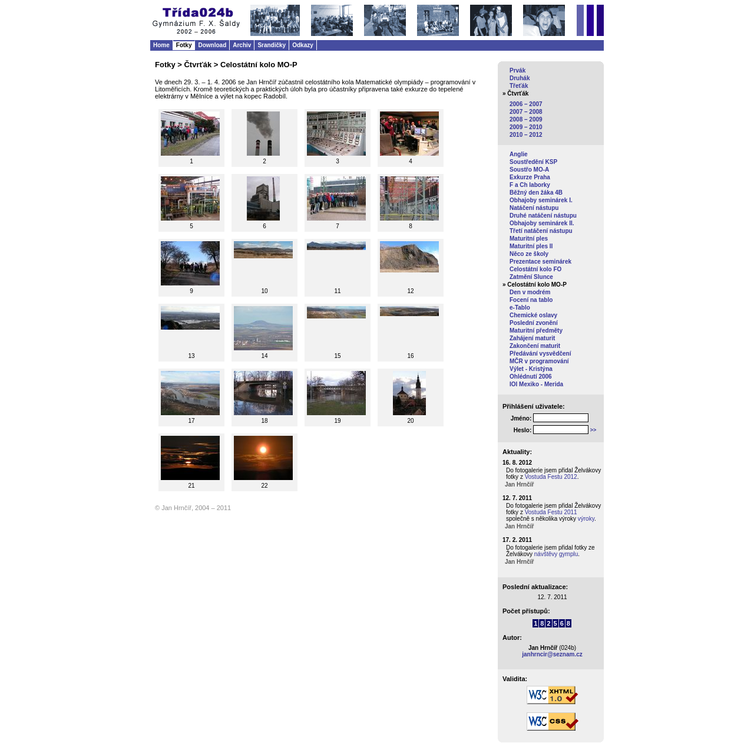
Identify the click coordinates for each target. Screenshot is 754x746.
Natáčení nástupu (534, 208)
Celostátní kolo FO (535, 269)
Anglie (519, 154)
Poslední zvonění (534, 323)
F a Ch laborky (530, 185)
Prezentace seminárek (540, 261)
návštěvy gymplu (556, 554)
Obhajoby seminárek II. (542, 223)
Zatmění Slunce (531, 277)
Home (161, 45)
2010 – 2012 (526, 135)
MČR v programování (539, 361)
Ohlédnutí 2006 (531, 376)
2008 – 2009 (526, 119)
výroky (586, 518)
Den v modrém (530, 292)
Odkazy (302, 45)
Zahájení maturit (532, 338)
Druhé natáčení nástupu (543, 215)
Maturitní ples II (531, 246)
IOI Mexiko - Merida (536, 384)
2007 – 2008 (526, 112)
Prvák (517, 70)
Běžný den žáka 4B (536, 192)
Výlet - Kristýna (531, 369)
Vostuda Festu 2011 (551, 512)
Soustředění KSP (533, 162)
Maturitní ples (529, 238)
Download (212, 45)
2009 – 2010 (526, 127)
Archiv (242, 45)
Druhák (520, 78)
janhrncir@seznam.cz (552, 654)
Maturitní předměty (536, 330)
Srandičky (271, 45)
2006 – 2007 (526, 104)
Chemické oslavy (533, 315)
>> (593, 430)
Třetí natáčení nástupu (541, 231)
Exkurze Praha (530, 177)
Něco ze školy (529, 254)
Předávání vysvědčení (540, 353)
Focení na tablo (531, 300)
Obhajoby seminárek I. (541, 200)
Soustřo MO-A (529, 169)
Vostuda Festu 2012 (551, 477)
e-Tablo (520, 307)
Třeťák (519, 86)
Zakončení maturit (535, 346)
